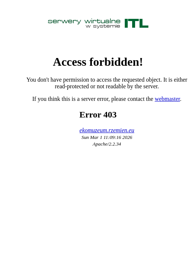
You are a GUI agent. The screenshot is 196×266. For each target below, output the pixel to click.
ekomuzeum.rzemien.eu (106, 130)
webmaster (167, 99)
